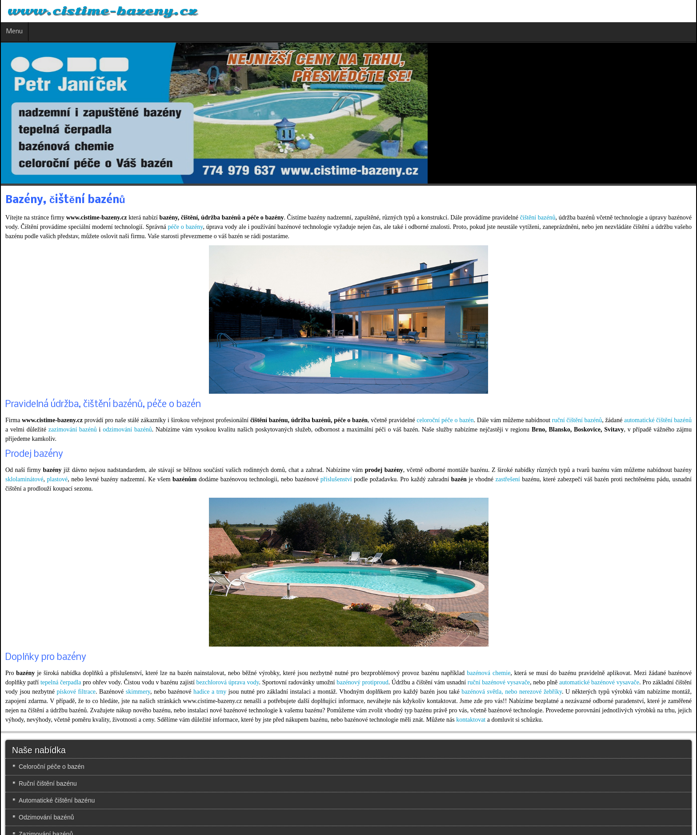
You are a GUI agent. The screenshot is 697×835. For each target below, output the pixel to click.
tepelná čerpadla (60, 682)
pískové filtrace (76, 691)
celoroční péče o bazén (445, 420)
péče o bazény (185, 227)
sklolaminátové (24, 479)
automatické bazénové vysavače (599, 682)
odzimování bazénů (127, 429)
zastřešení (508, 479)
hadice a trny (209, 691)
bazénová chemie (488, 673)
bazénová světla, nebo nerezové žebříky (511, 691)
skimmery (138, 691)
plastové (57, 479)
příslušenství (336, 479)
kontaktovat (470, 719)
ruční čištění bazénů (577, 420)
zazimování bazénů (72, 429)
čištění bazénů (538, 217)
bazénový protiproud (362, 682)
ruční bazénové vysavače (499, 682)
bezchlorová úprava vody (227, 682)
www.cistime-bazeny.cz (102, 11)
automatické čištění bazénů (658, 420)
